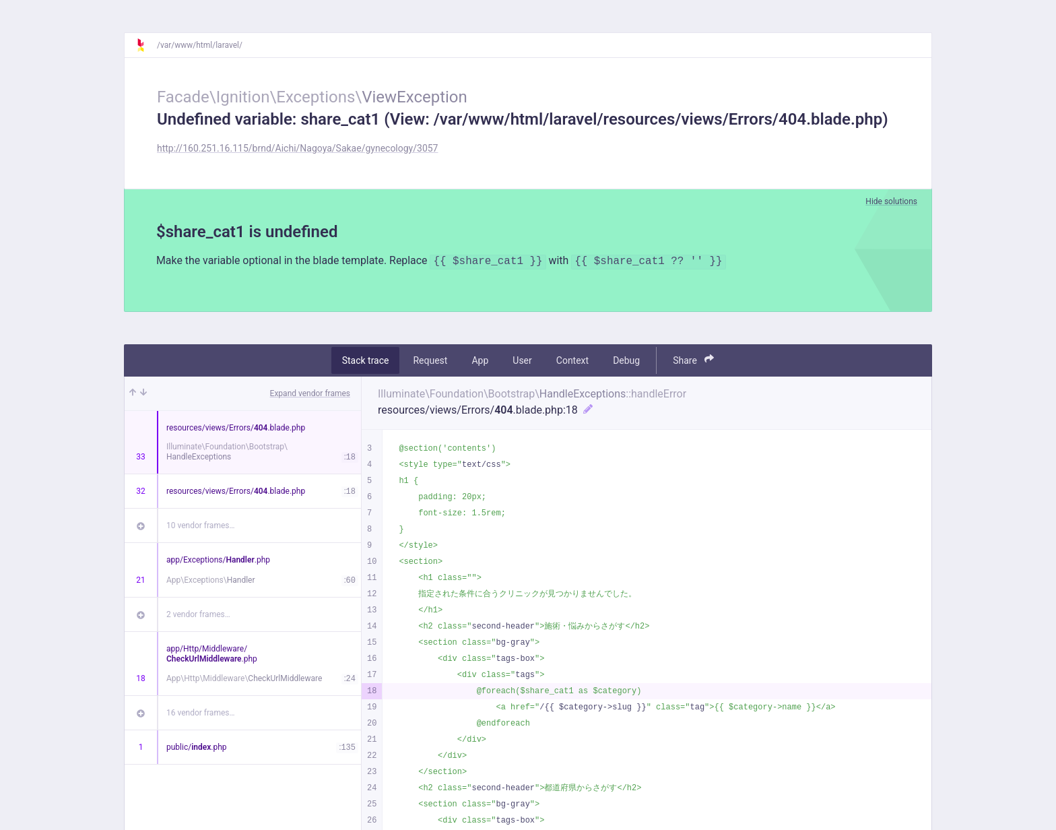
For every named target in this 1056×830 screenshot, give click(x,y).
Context (572, 360)
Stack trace (365, 360)
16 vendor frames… (200, 712)
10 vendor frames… (200, 525)
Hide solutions (891, 201)
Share (693, 360)
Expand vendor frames (310, 393)
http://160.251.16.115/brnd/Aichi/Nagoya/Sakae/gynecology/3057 (297, 148)
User (522, 360)
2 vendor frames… (198, 614)
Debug (626, 360)
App (479, 360)
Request (430, 360)
